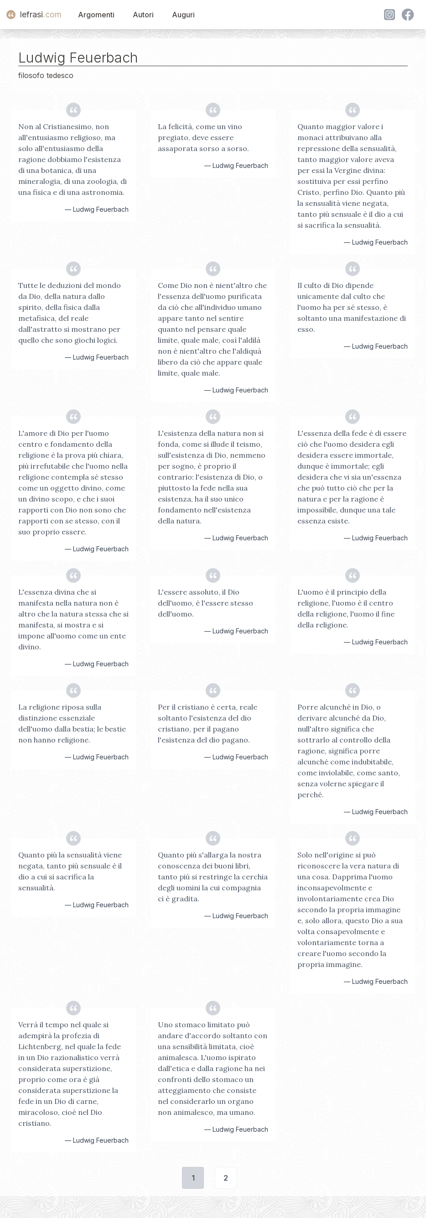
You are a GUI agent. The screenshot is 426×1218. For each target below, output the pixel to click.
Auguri (183, 14)
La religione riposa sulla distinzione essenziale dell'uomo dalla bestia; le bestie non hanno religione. (72, 723)
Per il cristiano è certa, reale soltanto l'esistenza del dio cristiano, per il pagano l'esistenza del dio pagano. (207, 723)
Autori (143, 14)
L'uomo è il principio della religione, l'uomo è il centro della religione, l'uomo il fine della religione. (346, 608)
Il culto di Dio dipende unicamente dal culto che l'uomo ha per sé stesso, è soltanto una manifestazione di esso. (351, 307)
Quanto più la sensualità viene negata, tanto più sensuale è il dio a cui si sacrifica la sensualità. (70, 871)
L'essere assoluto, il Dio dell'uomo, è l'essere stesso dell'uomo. (205, 602)
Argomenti (96, 14)
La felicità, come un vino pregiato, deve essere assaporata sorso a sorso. (203, 137)
